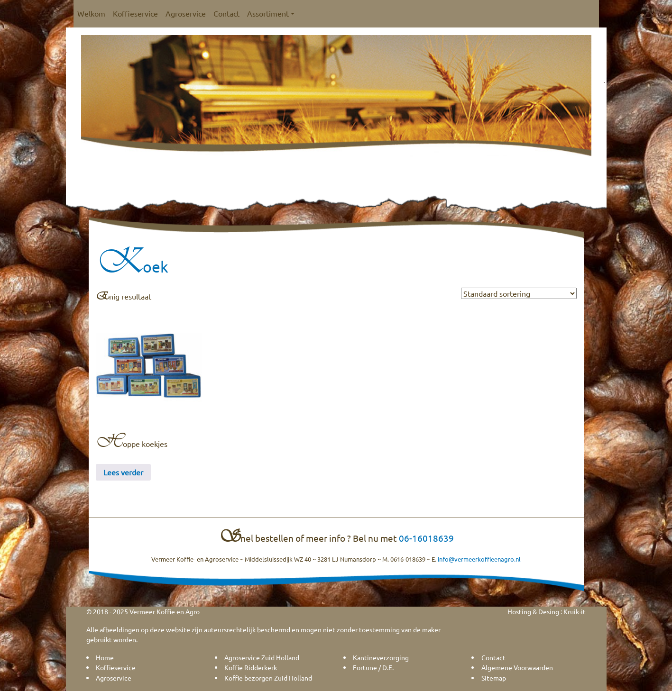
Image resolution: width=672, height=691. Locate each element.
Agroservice (186, 13)
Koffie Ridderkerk (250, 667)
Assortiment (271, 13)
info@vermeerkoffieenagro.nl (479, 559)
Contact (226, 13)
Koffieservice (135, 13)
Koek (132, 266)
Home (105, 657)
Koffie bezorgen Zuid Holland (268, 677)
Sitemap (493, 677)
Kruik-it (574, 611)
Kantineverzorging (381, 657)
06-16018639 (426, 538)
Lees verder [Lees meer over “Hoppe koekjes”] (123, 472)
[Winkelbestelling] (519, 293)
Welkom (91, 13)
